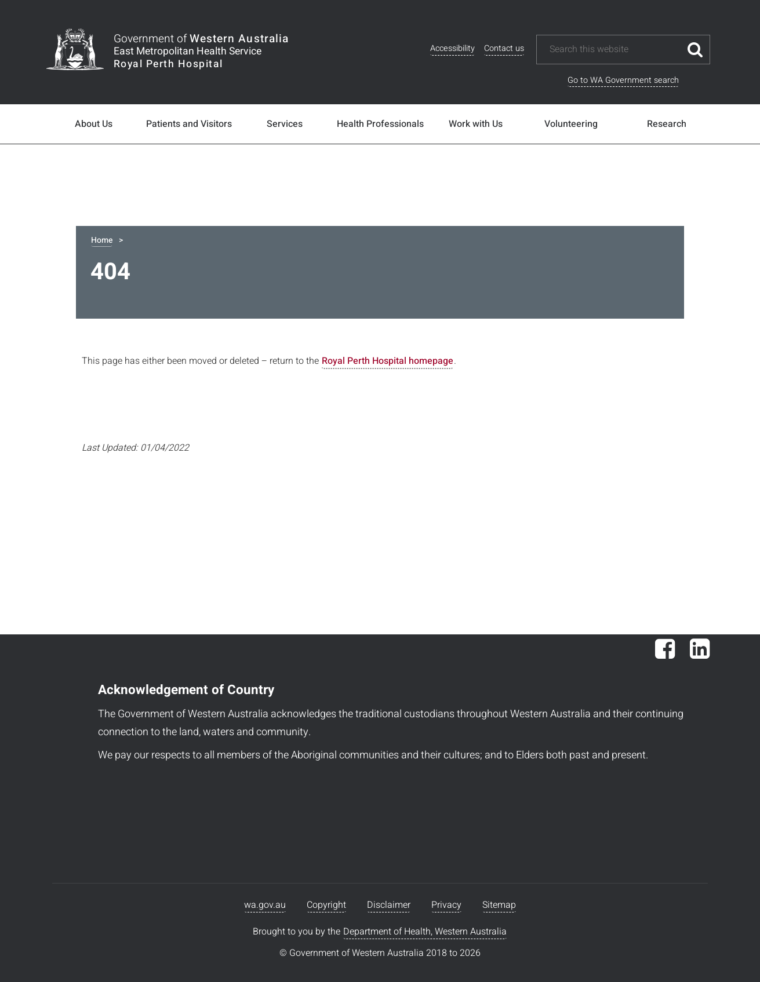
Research (666, 124)
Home (101, 240)
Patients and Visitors (189, 124)
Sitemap (499, 905)
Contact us (504, 48)
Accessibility (452, 48)
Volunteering (571, 124)
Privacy (446, 905)
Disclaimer (388, 905)
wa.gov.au (265, 905)
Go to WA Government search (623, 80)
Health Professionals (380, 124)
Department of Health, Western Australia (425, 932)
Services (285, 124)
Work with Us (476, 124)
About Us (93, 124)
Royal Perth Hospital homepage (387, 361)
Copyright (326, 905)
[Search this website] (614, 49)
